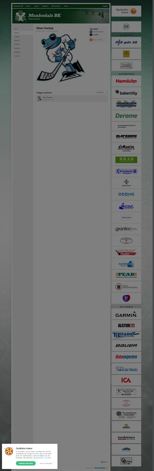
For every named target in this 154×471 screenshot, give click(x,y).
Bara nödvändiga (46, 463)
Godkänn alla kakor (26, 463)
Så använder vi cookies (42, 458)
